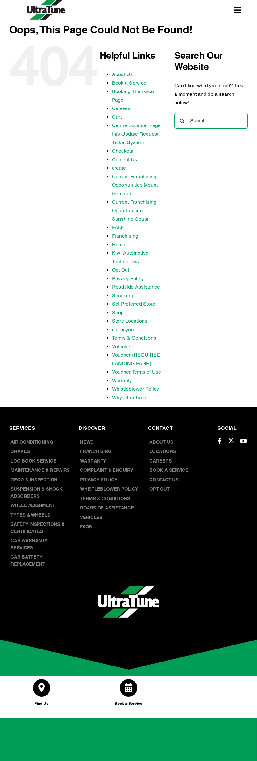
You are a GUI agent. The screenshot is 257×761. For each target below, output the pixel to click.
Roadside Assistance (136, 287)
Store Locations (129, 321)
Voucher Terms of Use (136, 372)
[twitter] (231, 441)
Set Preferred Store (133, 304)
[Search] (182, 121)
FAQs (118, 227)
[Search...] (211, 121)
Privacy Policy (128, 278)
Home (119, 244)
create (119, 168)
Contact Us (124, 160)
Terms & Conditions (134, 338)
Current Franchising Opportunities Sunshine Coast (134, 210)
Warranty (122, 380)
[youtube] (243, 441)
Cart (117, 117)
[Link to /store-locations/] (41, 687)
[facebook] (220, 441)
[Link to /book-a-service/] (128, 687)
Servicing (122, 295)
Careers (121, 108)
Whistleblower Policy (135, 389)
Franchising (125, 236)
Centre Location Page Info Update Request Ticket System (136, 133)
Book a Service (129, 83)
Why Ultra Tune (129, 397)
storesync (123, 329)
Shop (118, 312)
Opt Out (120, 270)
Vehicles (121, 346)
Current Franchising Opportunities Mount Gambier (135, 185)
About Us (122, 74)
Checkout (123, 151)
